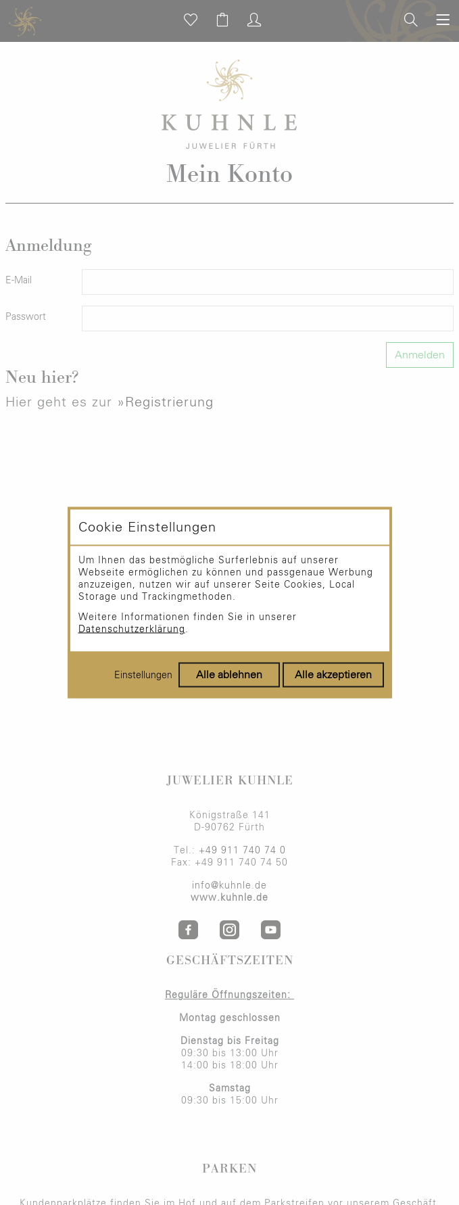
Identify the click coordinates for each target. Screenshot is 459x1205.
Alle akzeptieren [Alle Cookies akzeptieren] (333, 674)
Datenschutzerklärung (131, 629)
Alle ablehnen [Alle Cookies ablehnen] (229, 674)
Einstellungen (143, 675)
